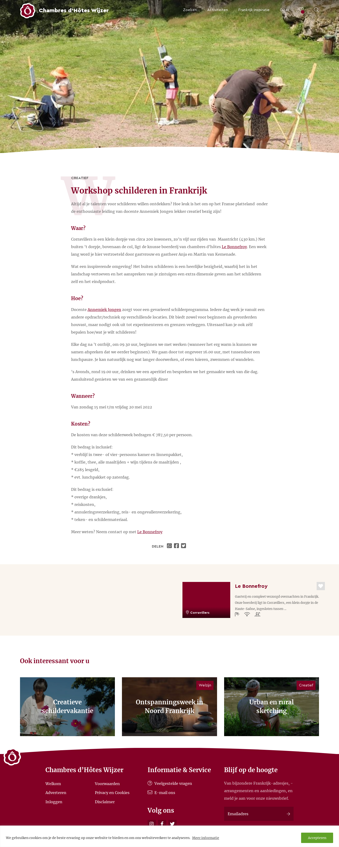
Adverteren (55, 792)
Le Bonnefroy (234, 246)
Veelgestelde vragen (170, 783)
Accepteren (317, 838)
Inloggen (53, 801)
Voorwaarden (107, 783)
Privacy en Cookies (112, 792)
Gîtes (284, 10)
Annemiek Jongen (104, 309)
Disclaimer (105, 801)
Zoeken (190, 10)
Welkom (53, 783)
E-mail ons (161, 792)
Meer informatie (205, 838)
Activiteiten (217, 10)
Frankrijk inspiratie (254, 10)
